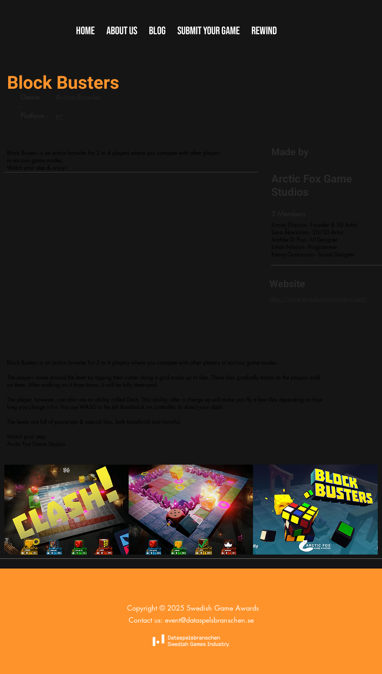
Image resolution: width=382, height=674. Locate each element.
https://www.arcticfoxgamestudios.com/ (318, 298)
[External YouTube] (131, 271)
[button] (209, 31)
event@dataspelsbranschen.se (209, 620)
